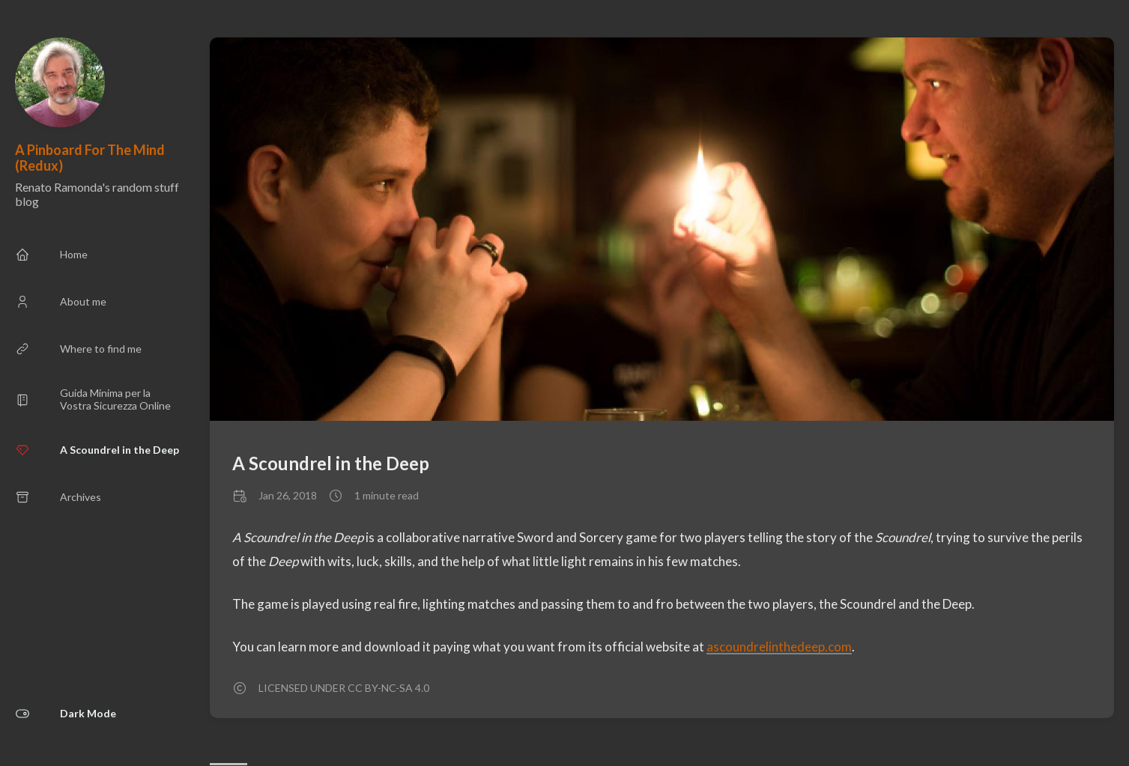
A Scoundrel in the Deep (330, 463)
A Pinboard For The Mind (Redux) (90, 158)
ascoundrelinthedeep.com (779, 646)
